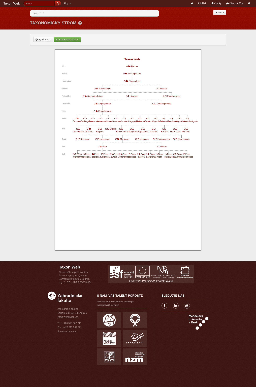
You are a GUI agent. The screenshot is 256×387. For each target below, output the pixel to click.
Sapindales (143, 131)
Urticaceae (104, 139)
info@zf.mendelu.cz (67, 317)
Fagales (99, 131)
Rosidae (163, 88)
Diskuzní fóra (234, 3)
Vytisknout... (43, 39)
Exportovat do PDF (67, 39)
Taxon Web (11, 3)
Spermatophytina (95, 96)
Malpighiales (132, 131)
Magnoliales (157, 121)
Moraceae (124, 139)
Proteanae (140, 121)
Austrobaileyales (190, 121)
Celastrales (165, 121)
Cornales (124, 121)
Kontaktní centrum (67, 331)
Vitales (113, 129)
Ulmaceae (144, 139)
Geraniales (175, 131)
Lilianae (108, 121)
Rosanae (77, 121)
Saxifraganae (87, 121)
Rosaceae (84, 139)
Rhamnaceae (183, 139)
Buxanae (116, 121)
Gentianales (173, 121)
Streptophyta (134, 81)
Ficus (104, 146)
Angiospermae (104, 104)
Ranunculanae (95, 121)
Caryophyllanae (135, 121)
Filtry (67, 3)
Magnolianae (181, 121)
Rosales (89, 131)
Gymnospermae (164, 104)
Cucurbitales (78, 131)
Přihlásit (202, 3)
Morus (164, 146)
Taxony (37, 13)
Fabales (164, 131)
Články (216, 3)
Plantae (134, 66)
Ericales (147, 121)
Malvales (153, 131)
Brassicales (121, 131)
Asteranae (101, 121)
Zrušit (219, 12)
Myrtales (186, 131)
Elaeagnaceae (163, 139)
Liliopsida (134, 96)
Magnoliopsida (104, 111)
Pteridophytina (173, 96)
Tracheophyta (105, 88)
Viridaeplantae (134, 74)
